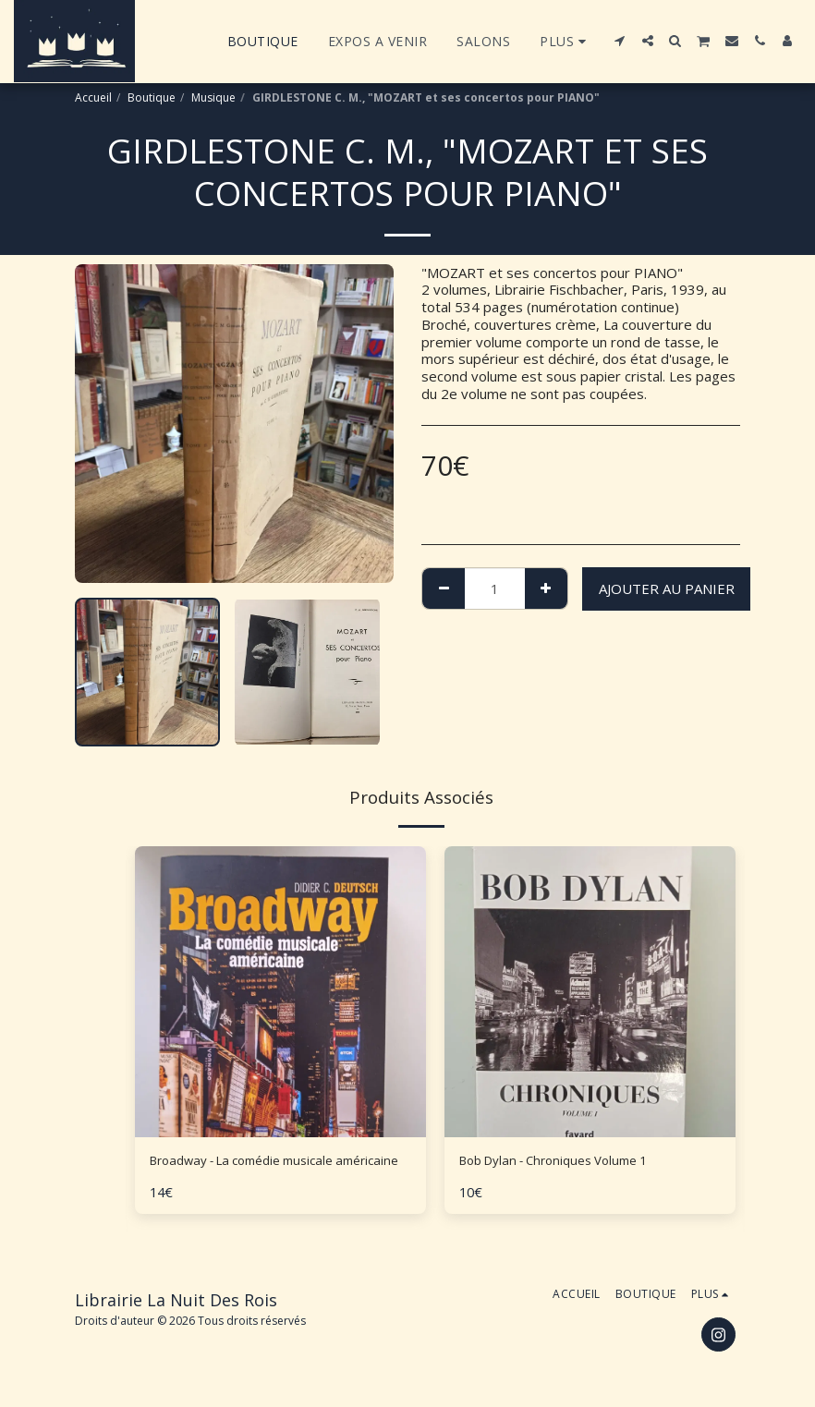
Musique (213, 97)
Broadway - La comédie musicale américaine (254, 1173)
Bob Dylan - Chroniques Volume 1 (565, 1162)
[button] (620, 40)
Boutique (152, 97)
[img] (590, 991)
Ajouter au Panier (667, 588)
